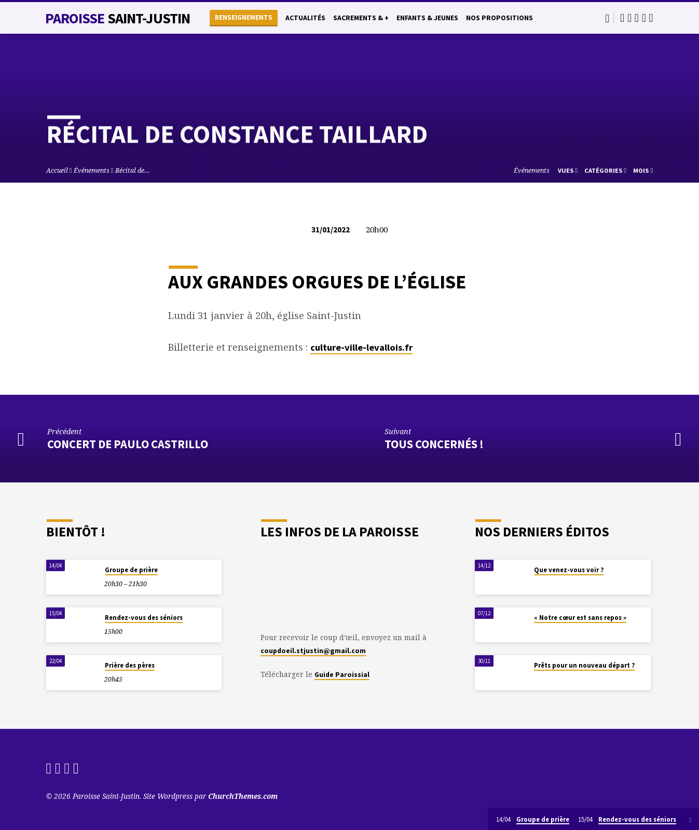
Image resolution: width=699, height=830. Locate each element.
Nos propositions (499, 17)
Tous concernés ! (434, 444)
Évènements (91, 170)
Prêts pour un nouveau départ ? (584, 665)
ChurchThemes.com (243, 796)
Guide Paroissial (341, 674)
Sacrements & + (361, 17)
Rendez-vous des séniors (144, 617)
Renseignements (243, 17)
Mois (643, 170)
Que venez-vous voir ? (569, 569)
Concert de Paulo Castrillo (127, 444)
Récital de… (132, 170)
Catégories (605, 170)
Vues (568, 170)
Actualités (305, 17)
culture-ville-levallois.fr (361, 347)
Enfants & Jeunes (427, 17)
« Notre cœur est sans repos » (580, 617)
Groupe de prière (131, 569)
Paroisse (117, 18)
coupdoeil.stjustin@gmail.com (313, 650)
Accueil (57, 170)
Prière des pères (130, 665)
